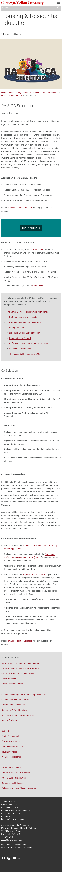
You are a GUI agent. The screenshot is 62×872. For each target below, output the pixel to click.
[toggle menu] (59, 3)
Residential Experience (50, 93)
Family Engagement (10, 736)
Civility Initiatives (8, 679)
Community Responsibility (13, 705)
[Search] (31, 8)
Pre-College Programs (11, 757)
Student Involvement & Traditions (16, 772)
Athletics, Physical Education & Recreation (20, 663)
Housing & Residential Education (30, 19)
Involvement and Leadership (12, 95)
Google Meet (38, 249)
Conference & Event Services (14, 710)
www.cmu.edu (20, 845)
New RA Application (31, 228)
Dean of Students (9, 720)
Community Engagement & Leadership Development (24, 694)
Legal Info (5, 845)
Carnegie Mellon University (26, 3)
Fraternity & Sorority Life (12, 746)
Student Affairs (11, 34)
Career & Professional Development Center (20, 668)
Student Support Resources (13, 778)
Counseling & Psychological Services (17, 715)
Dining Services (8, 731)
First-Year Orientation (10, 741)
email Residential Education (20, 207)
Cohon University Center (12, 684)
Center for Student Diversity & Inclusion (18, 673)
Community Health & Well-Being (15, 699)
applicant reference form (34, 574)
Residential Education (11, 767)
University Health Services (12, 783)
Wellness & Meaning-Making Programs (18, 788)
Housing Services (9, 752)
